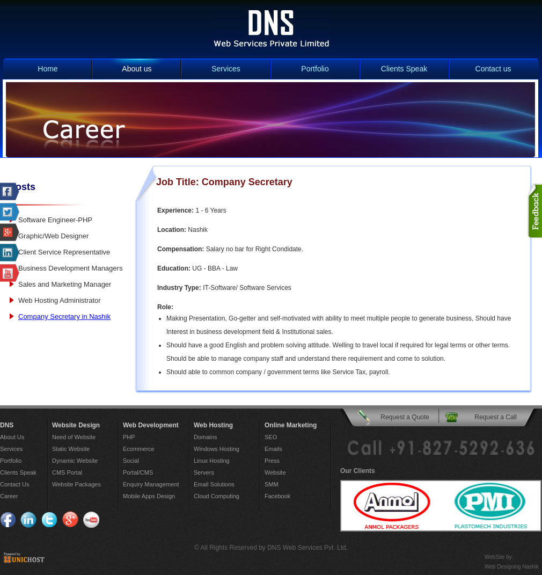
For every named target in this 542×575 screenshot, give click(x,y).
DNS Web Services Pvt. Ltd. (307, 547)
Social (131, 460)
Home (47, 68)
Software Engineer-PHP (55, 220)
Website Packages (76, 484)
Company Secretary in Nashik (64, 316)
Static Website (71, 449)
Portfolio (314, 68)
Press (272, 460)
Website (275, 472)
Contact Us (14, 484)
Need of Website (74, 437)
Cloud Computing (216, 496)
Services (225, 68)
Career (9, 496)
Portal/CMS (138, 472)
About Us (12, 437)
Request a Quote (404, 417)
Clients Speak (404, 68)
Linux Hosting (212, 460)
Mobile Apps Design (149, 496)
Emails (273, 449)
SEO (271, 437)
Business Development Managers (70, 268)
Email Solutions (214, 484)
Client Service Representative (64, 252)
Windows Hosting (216, 449)
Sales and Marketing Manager (64, 284)
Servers (204, 472)
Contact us (493, 68)
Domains (205, 437)
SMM (272, 484)
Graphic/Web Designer (53, 236)
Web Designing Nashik (512, 567)
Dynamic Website (75, 460)
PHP (129, 437)
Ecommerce (139, 449)
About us (136, 68)
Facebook (277, 496)
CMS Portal (67, 472)
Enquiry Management (151, 484)
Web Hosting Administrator (59, 300)
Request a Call (495, 417)
